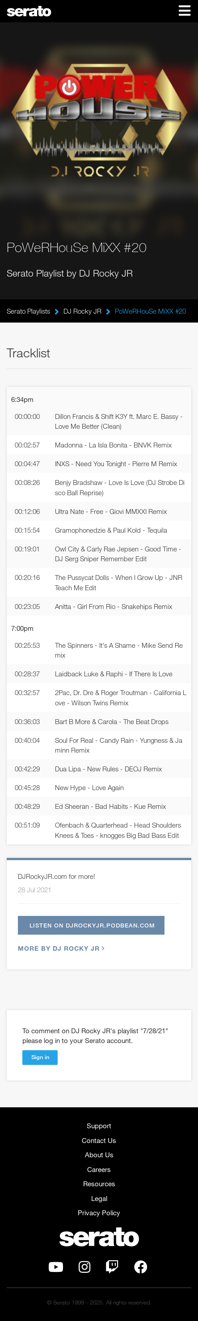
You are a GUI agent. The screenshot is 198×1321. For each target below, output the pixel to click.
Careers (99, 1169)
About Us (99, 1155)
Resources (99, 1184)
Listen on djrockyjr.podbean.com (92, 925)
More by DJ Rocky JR (60, 948)
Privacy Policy (99, 1213)
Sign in (40, 1056)
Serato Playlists (28, 311)
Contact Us (99, 1140)
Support (99, 1126)
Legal (99, 1198)
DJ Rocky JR (82, 311)
